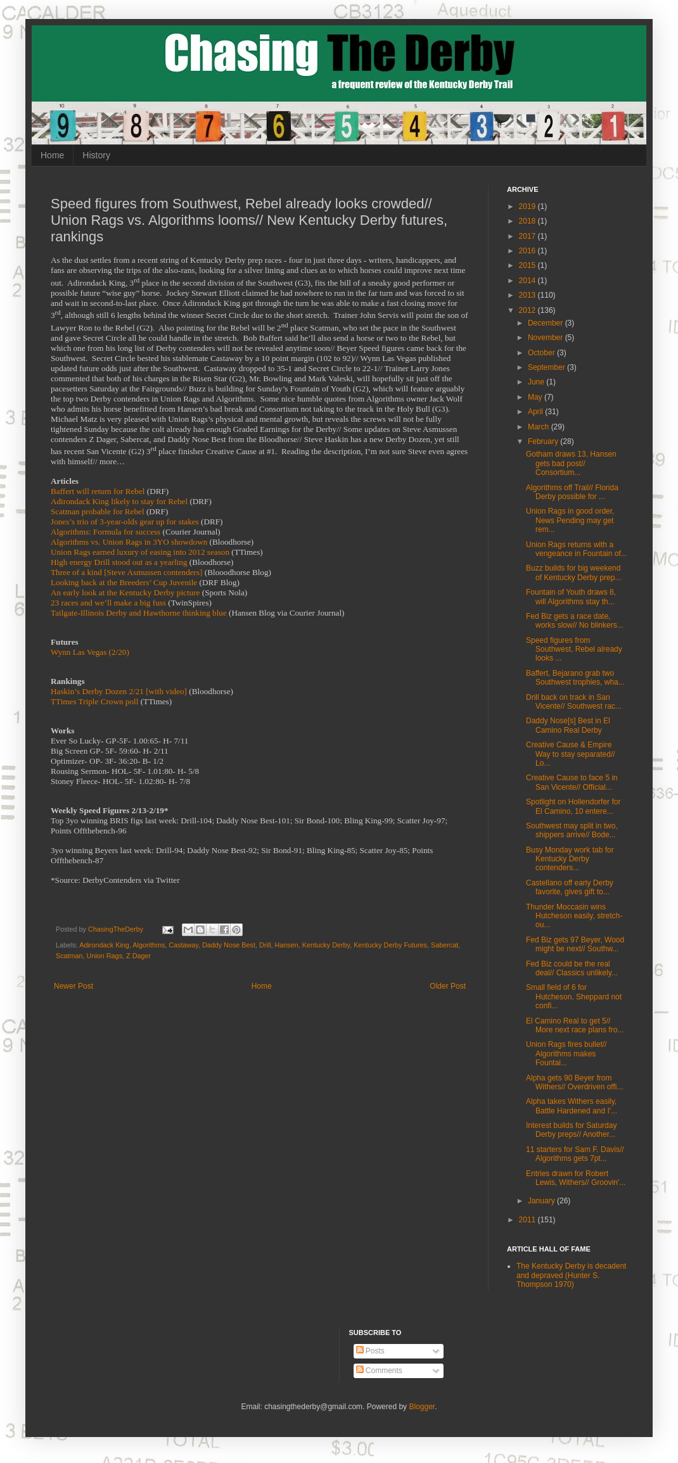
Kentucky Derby (326, 945)
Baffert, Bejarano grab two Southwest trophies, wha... (575, 678)
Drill (265, 945)
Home (52, 155)
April (536, 411)
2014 (528, 280)
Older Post (448, 986)
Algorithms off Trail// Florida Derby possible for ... (572, 492)
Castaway (183, 945)
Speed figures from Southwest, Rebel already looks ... (574, 649)
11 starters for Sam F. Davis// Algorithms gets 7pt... (575, 1154)
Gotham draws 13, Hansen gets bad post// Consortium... (571, 463)
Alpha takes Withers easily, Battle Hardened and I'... (571, 1106)
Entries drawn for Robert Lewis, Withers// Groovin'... (575, 1178)
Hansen (286, 945)
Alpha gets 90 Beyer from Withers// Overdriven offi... (575, 1082)
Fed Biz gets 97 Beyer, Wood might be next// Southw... (575, 944)
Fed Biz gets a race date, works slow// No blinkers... (575, 621)
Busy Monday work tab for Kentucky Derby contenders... (570, 859)
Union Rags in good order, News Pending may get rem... (570, 520)
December (546, 323)
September (547, 367)
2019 (528, 206)
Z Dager (138, 956)
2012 (528, 310)
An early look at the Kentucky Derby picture (125, 592)
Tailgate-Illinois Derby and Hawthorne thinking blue (139, 613)
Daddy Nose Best (228, 945)
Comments (379, 1370)
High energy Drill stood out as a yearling (119, 562)
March (539, 426)
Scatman (69, 956)
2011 (528, 1219)
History (96, 155)
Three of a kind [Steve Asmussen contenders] (127, 572)
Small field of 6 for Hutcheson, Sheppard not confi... (574, 996)
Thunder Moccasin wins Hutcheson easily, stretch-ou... (574, 916)
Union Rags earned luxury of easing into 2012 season (140, 552)
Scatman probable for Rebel (97, 511)
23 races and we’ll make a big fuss (108, 602)
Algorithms (148, 945)
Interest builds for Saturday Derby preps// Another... (571, 1130)
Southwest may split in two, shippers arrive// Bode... (572, 830)
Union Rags (104, 956)
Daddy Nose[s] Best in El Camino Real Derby (568, 725)
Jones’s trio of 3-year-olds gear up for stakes (125, 521)
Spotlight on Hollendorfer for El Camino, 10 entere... (573, 806)
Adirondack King (104, 945)
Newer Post (73, 986)
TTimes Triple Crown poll (94, 701)
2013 (528, 295)
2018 (528, 221)
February (544, 441)
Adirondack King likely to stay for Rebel (119, 501)
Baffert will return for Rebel (97, 491)
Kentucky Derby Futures (390, 945)
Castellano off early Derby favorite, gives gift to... (569, 887)
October (542, 352)
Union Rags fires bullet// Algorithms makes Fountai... (566, 1053)
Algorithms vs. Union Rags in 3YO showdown (129, 542)
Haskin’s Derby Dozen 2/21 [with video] (119, 691)
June (537, 381)
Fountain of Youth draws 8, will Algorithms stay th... (571, 596)
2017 (528, 236)
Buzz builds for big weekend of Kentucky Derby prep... (573, 572)
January (542, 1200)
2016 (528, 250)
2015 (528, 265)
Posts (370, 1350)
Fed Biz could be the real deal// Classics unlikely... (572, 968)
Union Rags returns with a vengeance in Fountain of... (576, 549)
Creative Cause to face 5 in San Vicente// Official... (572, 782)
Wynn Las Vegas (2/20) (90, 652)
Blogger (422, 1406)
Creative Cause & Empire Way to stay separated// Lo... (570, 754)
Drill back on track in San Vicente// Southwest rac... (574, 702)
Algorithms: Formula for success (105, 531)
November (546, 337)
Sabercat (444, 945)
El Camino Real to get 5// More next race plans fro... (575, 1025)
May (536, 397)
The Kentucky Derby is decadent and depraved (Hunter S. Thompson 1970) (571, 1275)
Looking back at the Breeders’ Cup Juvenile (124, 582)
